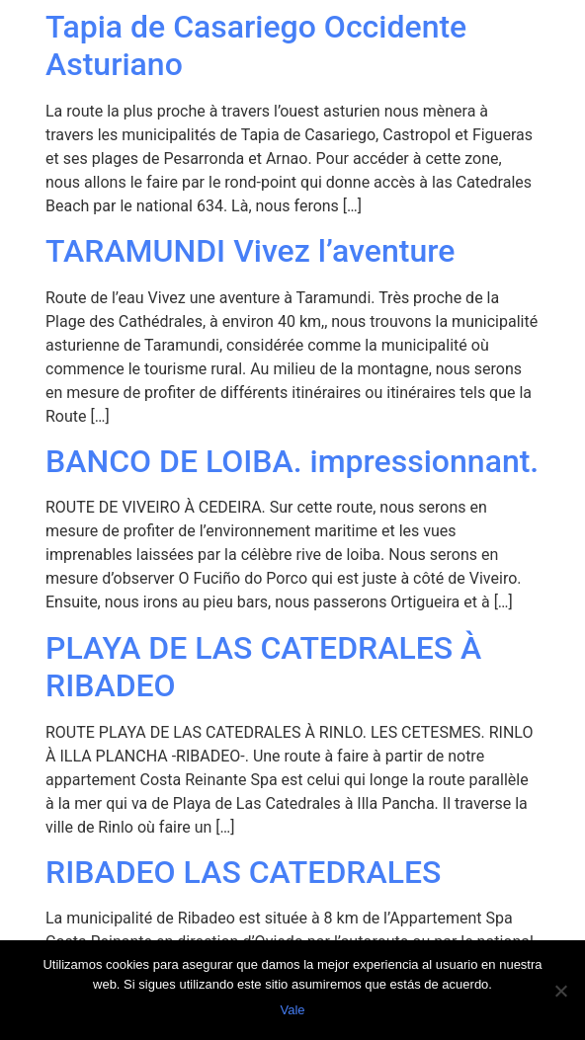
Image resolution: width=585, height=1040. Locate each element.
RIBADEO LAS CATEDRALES (243, 872)
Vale (292, 1009)
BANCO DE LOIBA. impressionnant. (292, 461)
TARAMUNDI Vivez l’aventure (250, 251)
